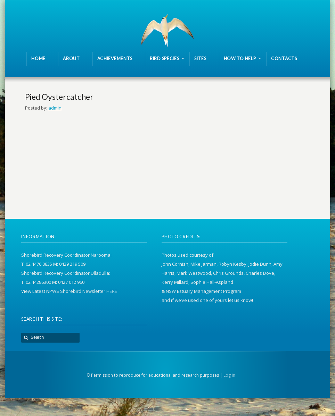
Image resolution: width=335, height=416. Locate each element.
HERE (111, 291)
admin (55, 108)
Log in (229, 375)
